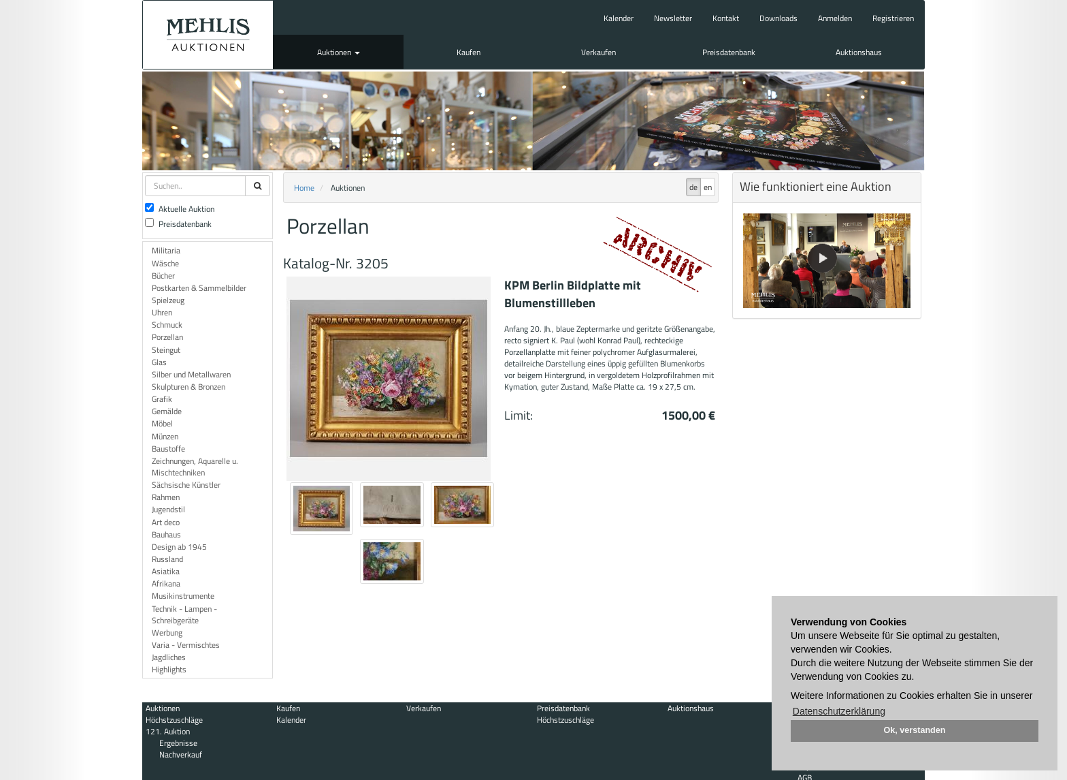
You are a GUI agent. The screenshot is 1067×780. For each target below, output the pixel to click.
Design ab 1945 (179, 546)
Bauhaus (166, 534)
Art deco (166, 522)
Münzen (165, 436)
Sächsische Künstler (186, 484)
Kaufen (468, 52)
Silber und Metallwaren (191, 374)
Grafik (162, 398)
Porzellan (167, 336)
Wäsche (165, 263)
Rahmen (166, 496)
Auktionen (338, 52)
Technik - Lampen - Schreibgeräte (184, 614)
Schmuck (167, 324)
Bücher (163, 275)
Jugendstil (168, 509)
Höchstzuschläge (174, 719)
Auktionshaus (859, 52)
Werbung (167, 632)
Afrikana (166, 583)
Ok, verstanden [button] (915, 730)
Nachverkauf (180, 754)
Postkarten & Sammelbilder (199, 287)
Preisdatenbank (728, 52)
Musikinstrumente (183, 595)
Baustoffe (168, 448)
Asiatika (166, 571)
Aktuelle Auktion (179, 209)
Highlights (169, 669)
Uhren (162, 312)
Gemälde (167, 411)
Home (304, 187)
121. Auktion (168, 731)
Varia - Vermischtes (186, 644)
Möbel (162, 423)
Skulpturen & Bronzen (188, 386)
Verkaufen (598, 52)
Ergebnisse (178, 742)
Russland (167, 558)
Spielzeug (168, 300)
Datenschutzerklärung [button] (839, 711)
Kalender (619, 18)
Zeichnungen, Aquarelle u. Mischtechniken (195, 466)
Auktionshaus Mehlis (208, 35)
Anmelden (835, 18)
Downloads (778, 18)
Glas (159, 362)
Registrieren (893, 18)
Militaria (166, 250)
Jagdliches (169, 657)
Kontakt (725, 18)
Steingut (166, 349)
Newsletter (673, 18)
